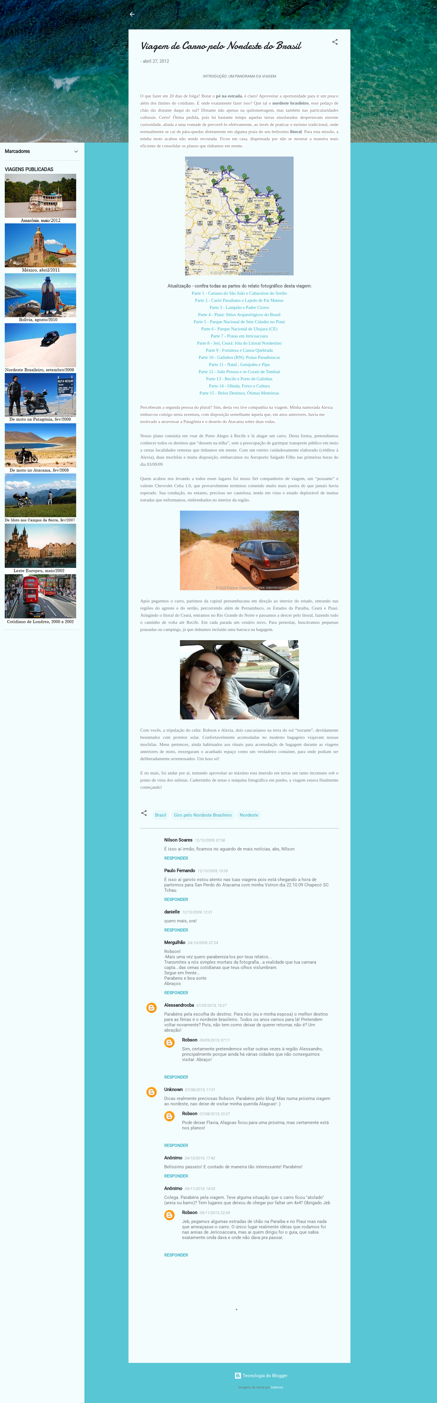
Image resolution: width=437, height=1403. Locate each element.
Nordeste (249, 815)
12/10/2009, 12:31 (197, 912)
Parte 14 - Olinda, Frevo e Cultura (239, 386)
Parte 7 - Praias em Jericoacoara (239, 336)
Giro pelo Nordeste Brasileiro (203, 815)
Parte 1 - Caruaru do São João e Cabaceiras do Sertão (239, 293)
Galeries (277, 1387)
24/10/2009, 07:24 (203, 942)
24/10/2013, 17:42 (200, 1158)
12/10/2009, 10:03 (213, 871)
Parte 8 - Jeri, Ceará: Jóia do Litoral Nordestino (239, 343)
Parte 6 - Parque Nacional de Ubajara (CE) (239, 328)
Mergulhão (174, 942)
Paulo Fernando (179, 870)
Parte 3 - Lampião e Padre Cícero (239, 307)
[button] (335, 43)
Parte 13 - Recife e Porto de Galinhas (239, 378)
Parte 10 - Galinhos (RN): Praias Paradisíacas (239, 357)
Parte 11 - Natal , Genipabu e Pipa (239, 364)
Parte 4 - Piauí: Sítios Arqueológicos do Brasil (239, 314)
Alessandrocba (179, 1005)
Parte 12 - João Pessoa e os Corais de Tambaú (239, 371)
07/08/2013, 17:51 (200, 1090)
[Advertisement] (374, 118)
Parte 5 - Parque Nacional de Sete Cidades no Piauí (239, 321)
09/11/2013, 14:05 (200, 1188)
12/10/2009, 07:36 (210, 840)
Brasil (160, 815)
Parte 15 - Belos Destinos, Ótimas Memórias (239, 393)
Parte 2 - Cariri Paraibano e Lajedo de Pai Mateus (239, 300)
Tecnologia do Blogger (260, 1375)
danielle (172, 912)
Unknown (173, 1089)
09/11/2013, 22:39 (215, 1213)
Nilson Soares (178, 840)
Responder (176, 858)
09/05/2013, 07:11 (215, 1040)
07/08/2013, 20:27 (215, 1114)
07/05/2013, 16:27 (211, 1005)
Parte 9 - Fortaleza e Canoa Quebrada (239, 350)
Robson (189, 1040)
